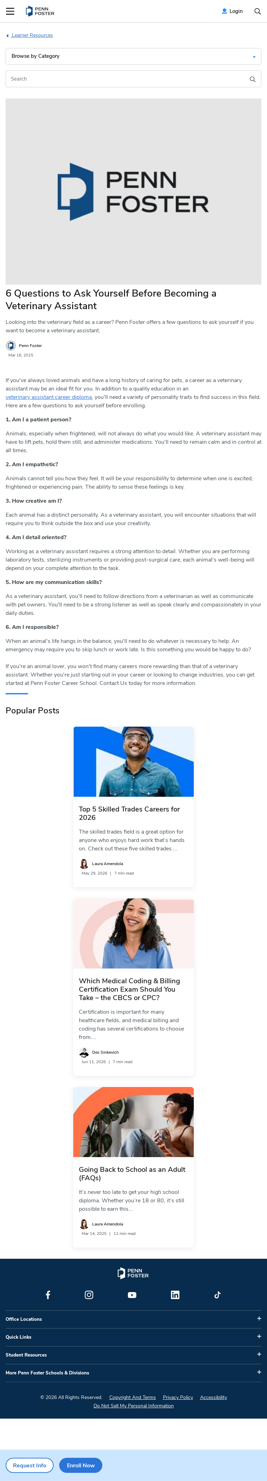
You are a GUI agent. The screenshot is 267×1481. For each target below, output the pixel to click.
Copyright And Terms (132, 1397)
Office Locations (24, 1319)
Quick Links (18, 1337)
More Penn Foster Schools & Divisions (47, 1373)
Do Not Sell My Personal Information (134, 1405)
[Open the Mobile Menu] (10, 11)
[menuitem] (40, 11)
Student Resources (26, 1355)
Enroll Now (81, 1465)
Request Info (29, 1465)
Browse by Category (36, 56)
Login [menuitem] (236, 11)
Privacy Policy (178, 1397)
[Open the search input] (257, 11)
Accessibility (213, 1397)
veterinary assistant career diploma (49, 397)
